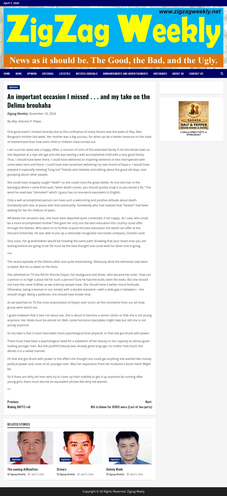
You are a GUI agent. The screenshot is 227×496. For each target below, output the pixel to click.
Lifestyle (64, 73)
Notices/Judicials (87, 73)
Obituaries (160, 73)
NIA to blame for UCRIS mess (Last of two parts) (116, 404)
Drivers (61, 469)
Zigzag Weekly (17, 114)
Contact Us (196, 73)
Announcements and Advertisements (125, 73)
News (19, 73)
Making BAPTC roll (43, 404)
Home (7, 73)
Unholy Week (114, 469)
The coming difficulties (22, 469)
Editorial (48, 73)
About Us (178, 73)
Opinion (31, 73)
